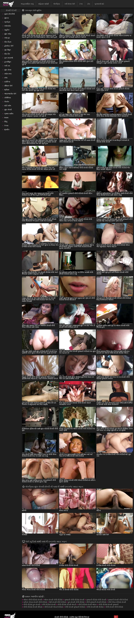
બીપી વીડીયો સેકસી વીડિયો (32, 607)
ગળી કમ (7, 66)
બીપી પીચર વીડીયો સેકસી (117, 602)
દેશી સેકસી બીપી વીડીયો (57, 602)
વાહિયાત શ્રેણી (43, 4)
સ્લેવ (5, 78)
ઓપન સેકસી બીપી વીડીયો (53, 600)
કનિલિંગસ (7, 98)
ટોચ (88, 4)
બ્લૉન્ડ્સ (7, 38)
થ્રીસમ (6, 90)
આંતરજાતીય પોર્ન (10, 94)
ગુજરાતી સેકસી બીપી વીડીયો (118, 600)
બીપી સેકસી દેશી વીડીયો (95, 607)
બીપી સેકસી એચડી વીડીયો (53, 607)
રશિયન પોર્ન (8, 86)
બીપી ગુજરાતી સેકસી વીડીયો (96, 602)
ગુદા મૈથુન (7, 50)
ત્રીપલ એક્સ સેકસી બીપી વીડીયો (35, 602)
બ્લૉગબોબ (7, 26)
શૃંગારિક (6, 129)
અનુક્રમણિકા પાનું (27, 4)
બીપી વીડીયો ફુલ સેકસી (31, 604)
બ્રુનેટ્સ (7, 22)
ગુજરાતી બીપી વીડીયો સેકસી (74, 600)
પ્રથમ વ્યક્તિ (8, 113)
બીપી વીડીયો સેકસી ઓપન (87, 604)
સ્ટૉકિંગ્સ (7, 82)
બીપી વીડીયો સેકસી (49, 604)
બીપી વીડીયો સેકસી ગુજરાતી (108, 604)
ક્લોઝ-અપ (8, 74)
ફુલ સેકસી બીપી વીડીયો (76, 602)
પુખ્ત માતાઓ (8, 58)
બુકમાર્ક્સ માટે (99, 4)
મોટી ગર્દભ (7, 106)
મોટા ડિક (7, 54)
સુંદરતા (6, 18)
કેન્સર (6, 125)
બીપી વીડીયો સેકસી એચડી (67, 604)
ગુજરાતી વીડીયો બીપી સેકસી (96, 600)
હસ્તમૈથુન (7, 62)
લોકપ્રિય (56, 4)
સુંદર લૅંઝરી (8, 110)
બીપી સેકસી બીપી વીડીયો (114, 607)
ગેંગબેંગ (6, 102)
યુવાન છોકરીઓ (9, 14)
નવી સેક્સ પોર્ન (70, 4)
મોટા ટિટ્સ (7, 42)
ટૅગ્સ (81, 4)
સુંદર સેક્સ (7, 70)
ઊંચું (5, 121)
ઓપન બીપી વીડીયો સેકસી (32, 600)
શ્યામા (6, 117)
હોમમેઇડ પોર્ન (8, 46)
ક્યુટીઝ (6, 30)
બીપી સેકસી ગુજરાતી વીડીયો (75, 607)
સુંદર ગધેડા (7, 34)
